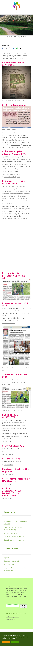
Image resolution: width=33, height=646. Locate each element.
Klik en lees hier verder (11, 174)
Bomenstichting (7, 135)
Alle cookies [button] (15, 642)
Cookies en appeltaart (12, 617)
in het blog (21, 58)
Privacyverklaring (10, 619)
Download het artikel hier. (9, 129)
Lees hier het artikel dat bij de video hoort (17, 218)
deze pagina (27, 145)
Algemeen (7, 558)
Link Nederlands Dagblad (12, 177)
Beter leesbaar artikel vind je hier (14, 411)
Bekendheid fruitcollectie (11, 561)
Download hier (8, 442)
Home (10, 37)
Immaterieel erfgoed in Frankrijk (14, 537)
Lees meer (12, 638)
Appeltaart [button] (6, 642)
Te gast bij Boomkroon (11, 533)
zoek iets (23, 606)
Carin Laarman (15, 145)
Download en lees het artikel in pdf (14, 101)
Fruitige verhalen (9, 564)
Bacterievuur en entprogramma (14, 540)
